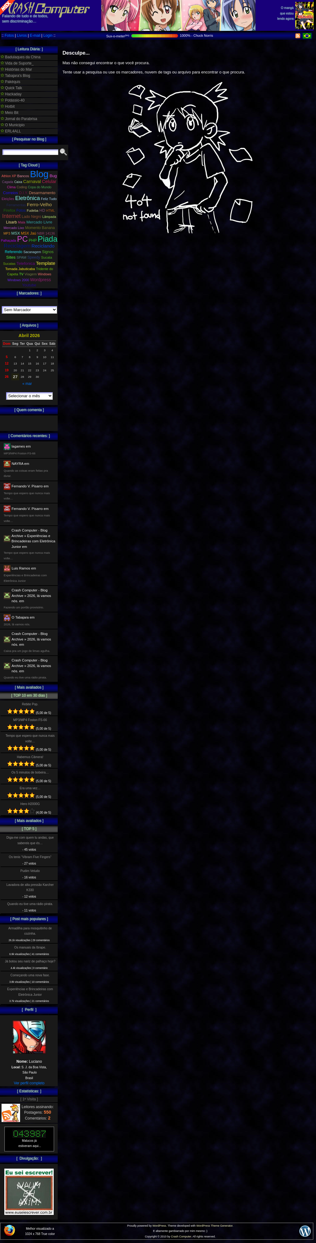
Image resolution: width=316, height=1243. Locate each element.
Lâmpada (49, 217)
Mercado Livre (39, 222)
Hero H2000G (30, 804)
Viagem (30, 274)
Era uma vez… (30, 788)
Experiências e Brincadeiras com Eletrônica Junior (30, 991)
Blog (39, 174)
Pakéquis (10, 82)
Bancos (23, 176)
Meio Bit (10, 113)
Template (45, 263)
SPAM (22, 257)
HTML (50, 210)
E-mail (35, 35)
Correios (10, 192)
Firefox (9, 210)
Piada (47, 239)
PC (22, 239)
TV (21, 274)
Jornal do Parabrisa (19, 119)
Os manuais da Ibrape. (30, 947)
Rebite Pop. (30, 704)
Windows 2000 (18, 280)
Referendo (14, 252)
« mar (27, 384)
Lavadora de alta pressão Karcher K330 (30, 887)
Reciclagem (17, 246)
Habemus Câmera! (30, 757)
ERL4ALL (11, 131)
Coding (22, 187)
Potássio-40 (13, 100)
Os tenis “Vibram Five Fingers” (30, 857)
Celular (49, 181)
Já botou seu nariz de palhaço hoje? (30, 961)
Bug (53, 175)
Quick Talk (11, 88)
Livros (22, 35)
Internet (11, 216)
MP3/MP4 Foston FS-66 (30, 720)
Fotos (9, 35)
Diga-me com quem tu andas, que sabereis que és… (30, 840)
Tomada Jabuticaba (20, 269)
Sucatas (9, 263)
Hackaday (11, 94)
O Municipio (13, 125)
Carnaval (32, 181)
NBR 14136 (46, 233)
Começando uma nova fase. (30, 975)
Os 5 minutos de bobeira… (30, 772)
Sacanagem (32, 252)
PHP (33, 240)
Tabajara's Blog (15, 75)
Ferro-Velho (39, 204)
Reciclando (43, 245)
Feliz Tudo (49, 199)
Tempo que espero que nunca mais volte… (30, 738)
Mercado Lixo (14, 228)
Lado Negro (31, 217)
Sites (10, 257)
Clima (11, 187)
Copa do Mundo (39, 187)
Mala (21, 222)
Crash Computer (181, 1236)
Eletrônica (27, 198)
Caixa (18, 182)
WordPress (159, 1225)
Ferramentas (16, 205)
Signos (47, 252)
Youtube (29, 285)
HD (42, 210)
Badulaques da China (20, 57)
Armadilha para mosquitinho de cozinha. (30, 931)
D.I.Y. (23, 193)
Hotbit (8, 106)
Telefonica (25, 263)
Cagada (7, 182)
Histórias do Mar (16, 69)
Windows (44, 274)
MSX (15, 233)
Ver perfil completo (29, 1083)
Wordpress (40, 279)
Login (47, 35)
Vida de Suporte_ (17, 63)
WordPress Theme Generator (214, 1225)
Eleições (8, 199)
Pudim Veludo (30, 871)
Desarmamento (42, 193)
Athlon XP (9, 176)
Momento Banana (40, 228)
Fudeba (33, 210)
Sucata (46, 257)
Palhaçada (8, 240)
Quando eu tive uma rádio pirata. (30, 904)
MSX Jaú (28, 233)
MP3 (6, 233)
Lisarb (11, 222)
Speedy (33, 257)
